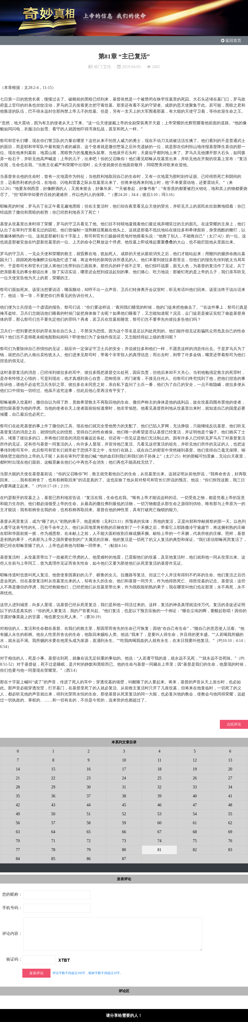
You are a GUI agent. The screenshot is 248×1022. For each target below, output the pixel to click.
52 (124, 814)
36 (53, 796)
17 (124, 769)
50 (53, 814)
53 (159, 814)
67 (159, 832)
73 (124, 841)
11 (159, 760)
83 (230, 850)
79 (89, 850)
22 (53, 778)
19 (195, 769)
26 (195, 778)
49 (18, 814)
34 (230, 787)
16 (89, 769)
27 (230, 778)
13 (230, 760)
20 (230, 769)
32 (159, 787)
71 (53, 841)
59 (124, 823)
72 (89, 841)
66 (124, 832)
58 (89, 823)
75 (195, 841)
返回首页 (231, 40)
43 (53, 805)
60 (159, 823)
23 (89, 778)
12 (195, 760)
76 (230, 841)
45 (124, 805)
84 (18, 858)
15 (53, 769)
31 (124, 787)
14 (18, 769)
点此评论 (234, 724)
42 (18, 805)
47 (195, 805)
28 (18, 787)
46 (159, 805)
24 (124, 778)
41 (230, 796)
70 (18, 841)
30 (89, 787)
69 (230, 832)
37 (89, 796)
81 (159, 850)
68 (195, 832)
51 (89, 814)
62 (230, 823)
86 (89, 858)
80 (124, 850)
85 (53, 858)
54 (195, 814)
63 (18, 832)
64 (53, 832)
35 (18, 796)
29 (53, 787)
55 (230, 814)
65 (89, 832)
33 (195, 787)
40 (195, 796)
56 (18, 823)
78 (53, 850)
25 (159, 778)
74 (159, 841)
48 (230, 805)
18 (159, 769)
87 (124, 858)
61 (195, 823)
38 (124, 796)
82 (195, 850)
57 (53, 823)
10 (124, 760)
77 (18, 850)
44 (89, 805)
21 (18, 778)
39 (159, 796)
